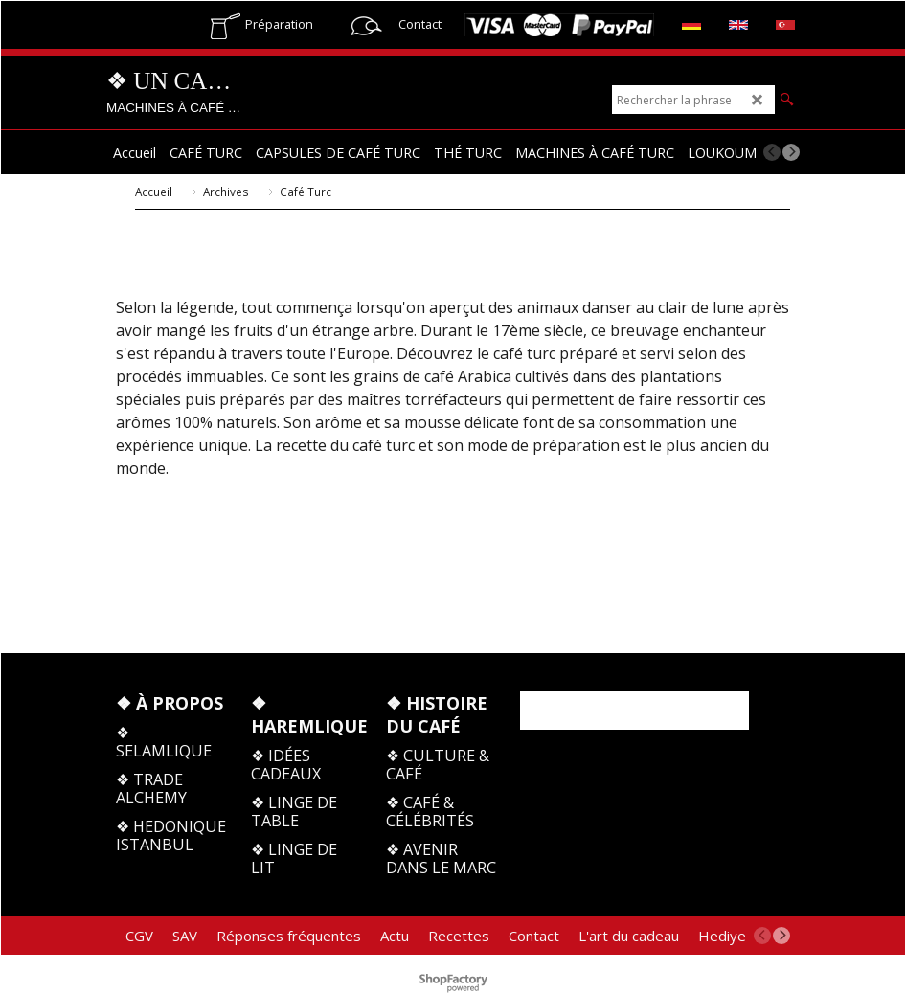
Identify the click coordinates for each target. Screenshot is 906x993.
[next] (791, 152)
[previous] (772, 152)
